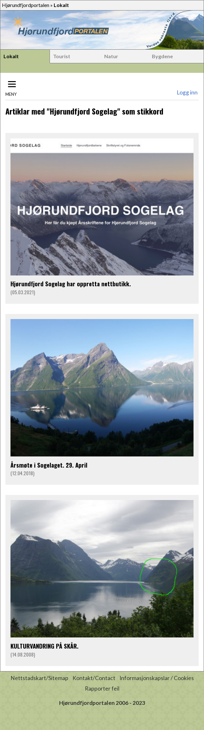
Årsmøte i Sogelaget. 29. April (48, 465)
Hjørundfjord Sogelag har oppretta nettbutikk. (70, 283)
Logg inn (187, 92)
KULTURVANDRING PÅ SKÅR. (44, 646)
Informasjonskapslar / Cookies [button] (156, 678)
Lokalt (11, 56)
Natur (111, 56)
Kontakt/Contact (93, 678)
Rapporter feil (102, 688)
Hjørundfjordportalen (25, 5)
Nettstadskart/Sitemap (39, 678)
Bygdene (162, 56)
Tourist (61, 56)
